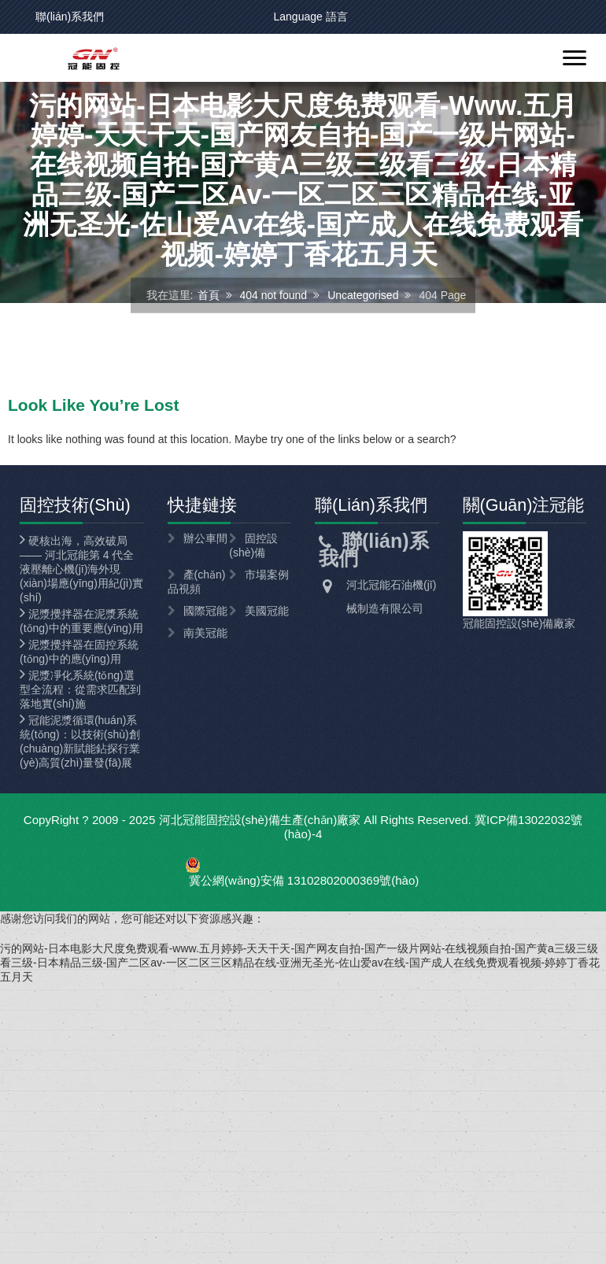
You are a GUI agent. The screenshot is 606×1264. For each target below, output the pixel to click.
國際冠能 (205, 610)
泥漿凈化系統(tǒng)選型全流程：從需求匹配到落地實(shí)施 (80, 689)
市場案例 (267, 574)
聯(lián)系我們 (69, 16)
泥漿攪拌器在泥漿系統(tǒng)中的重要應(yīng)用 (81, 621)
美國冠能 (267, 610)
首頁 (209, 295)
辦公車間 (205, 538)
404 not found (274, 295)
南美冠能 (205, 632)
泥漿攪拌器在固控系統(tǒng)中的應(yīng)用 (79, 651)
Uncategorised (362, 295)
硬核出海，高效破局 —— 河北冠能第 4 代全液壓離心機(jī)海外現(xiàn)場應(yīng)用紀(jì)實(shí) (81, 569)
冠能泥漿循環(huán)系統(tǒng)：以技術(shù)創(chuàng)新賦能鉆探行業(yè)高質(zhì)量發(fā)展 (80, 741)
